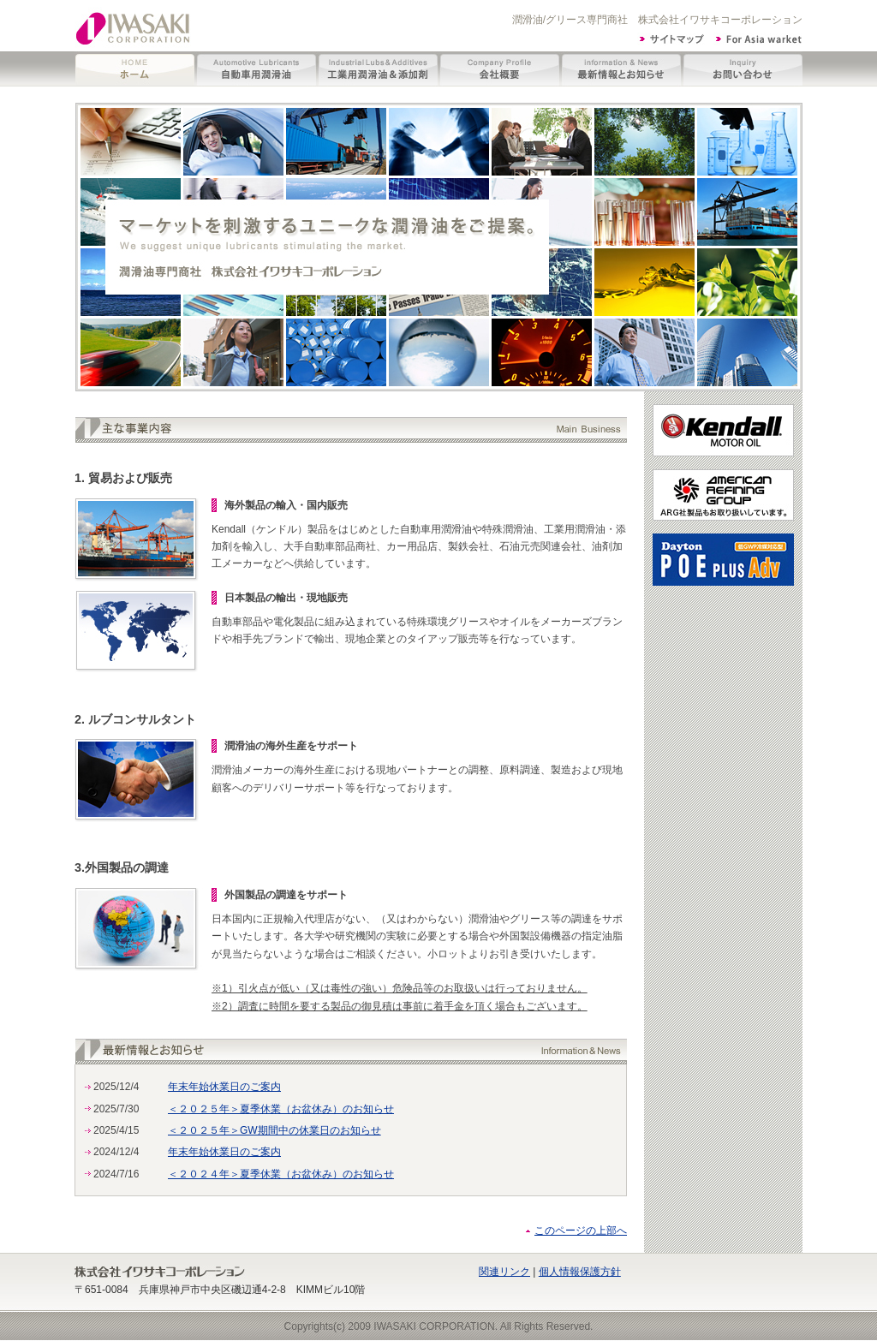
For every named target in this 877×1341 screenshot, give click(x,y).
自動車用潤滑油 (257, 68)
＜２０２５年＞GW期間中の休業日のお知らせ (274, 1130)
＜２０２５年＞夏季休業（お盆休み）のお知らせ (281, 1109)
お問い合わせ (742, 68)
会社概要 (500, 68)
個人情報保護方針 (580, 1272)
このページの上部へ (580, 1231)
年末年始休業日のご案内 (224, 1087)
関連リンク (504, 1272)
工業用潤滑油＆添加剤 (378, 68)
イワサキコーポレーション (135, 25)
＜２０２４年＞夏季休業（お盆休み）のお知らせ (281, 1174)
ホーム (135, 68)
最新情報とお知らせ (622, 68)
